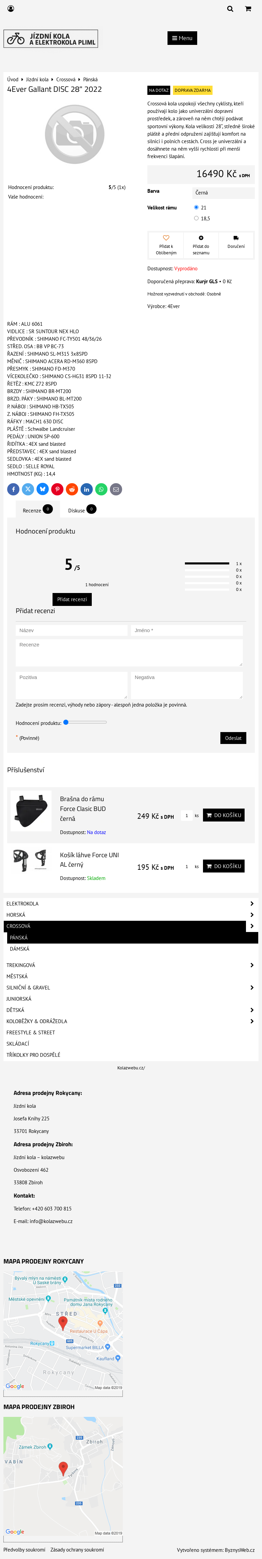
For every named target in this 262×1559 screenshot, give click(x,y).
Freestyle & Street (30, 1032)
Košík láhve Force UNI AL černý (89, 859)
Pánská (19, 937)
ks (190, 815)
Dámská (19, 949)
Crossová (132, 926)
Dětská (132, 1010)
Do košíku (223, 815)
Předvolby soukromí (24, 1549)
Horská (132, 915)
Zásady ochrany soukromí (77, 1549)
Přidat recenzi (72, 599)
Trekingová (132, 965)
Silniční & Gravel (132, 987)
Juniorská (18, 999)
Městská (17, 976)
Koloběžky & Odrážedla (132, 1021)
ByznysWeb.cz (240, 1550)
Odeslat (233, 738)
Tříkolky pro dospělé (33, 1055)
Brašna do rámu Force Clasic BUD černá (83, 808)
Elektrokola (132, 903)
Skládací (17, 1043)
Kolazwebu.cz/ (131, 1068)
